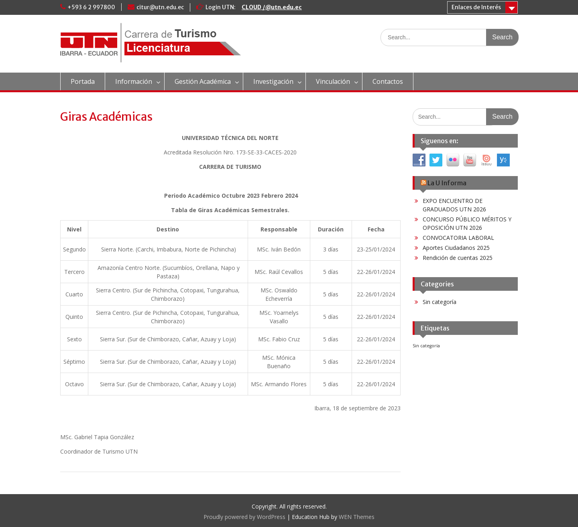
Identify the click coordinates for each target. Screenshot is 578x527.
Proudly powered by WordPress (244, 517)
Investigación (273, 81)
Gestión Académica (203, 81)
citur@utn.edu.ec (160, 7)
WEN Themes (356, 517)
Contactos (387, 81)
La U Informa (446, 183)
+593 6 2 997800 (91, 7)
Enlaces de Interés (476, 7)
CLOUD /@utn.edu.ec (272, 7)
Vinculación (333, 81)
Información (133, 81)
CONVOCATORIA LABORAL (458, 237)
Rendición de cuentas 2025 (458, 257)
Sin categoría (439, 302)
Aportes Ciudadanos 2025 (456, 247)
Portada (83, 81)
